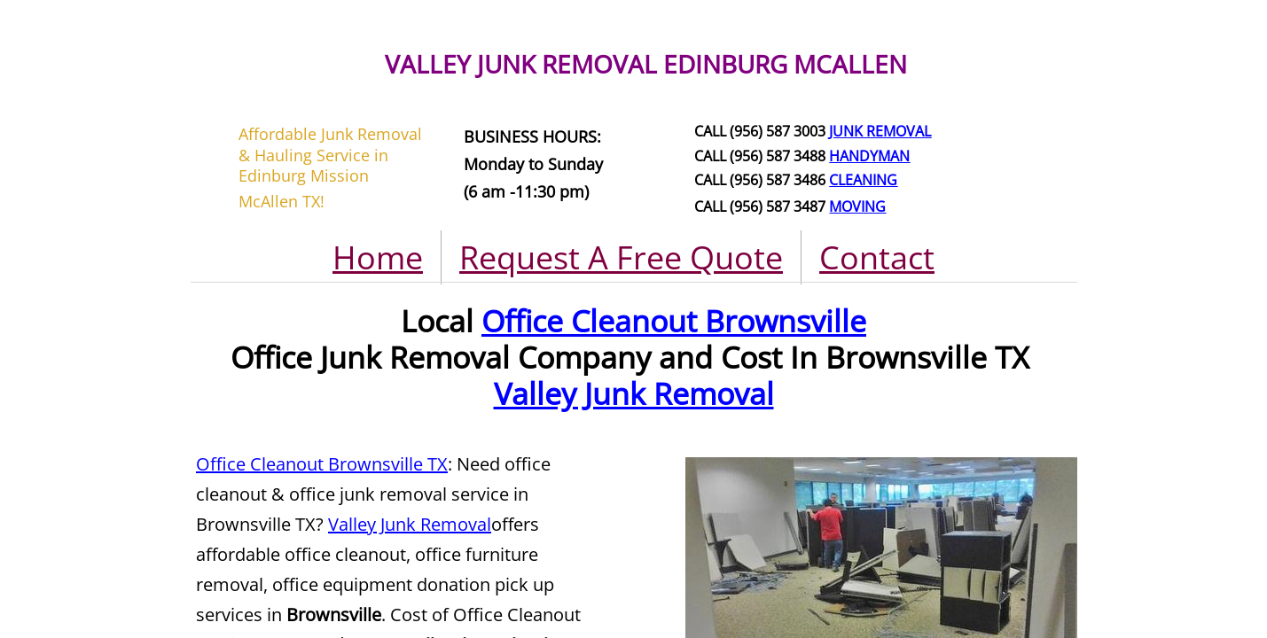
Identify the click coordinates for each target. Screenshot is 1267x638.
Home (377, 257)
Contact (877, 257)
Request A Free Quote (621, 257)
